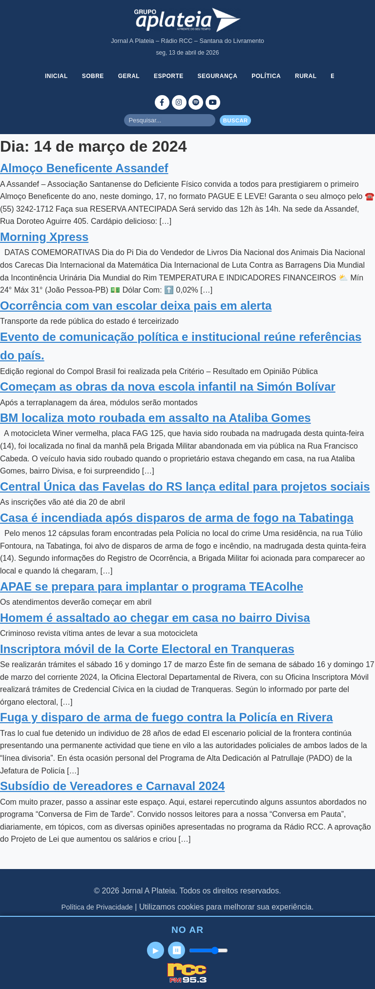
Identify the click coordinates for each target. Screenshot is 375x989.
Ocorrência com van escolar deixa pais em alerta (135, 305)
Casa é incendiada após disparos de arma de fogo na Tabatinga (177, 517)
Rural (306, 76)
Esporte (169, 76)
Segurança (218, 76)
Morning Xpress (44, 236)
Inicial (56, 76)
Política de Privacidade (97, 907)
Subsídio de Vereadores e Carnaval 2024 (112, 785)
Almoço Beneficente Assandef (84, 168)
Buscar (235, 120)
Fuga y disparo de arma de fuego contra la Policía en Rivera (166, 717)
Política (266, 76)
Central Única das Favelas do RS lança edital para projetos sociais (185, 486)
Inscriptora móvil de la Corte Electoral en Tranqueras (147, 648)
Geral (129, 76)
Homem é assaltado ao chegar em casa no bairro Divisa (155, 617)
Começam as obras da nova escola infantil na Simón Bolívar (167, 386)
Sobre (93, 76)
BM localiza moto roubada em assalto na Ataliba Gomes (155, 417)
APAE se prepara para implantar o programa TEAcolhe (151, 586)
